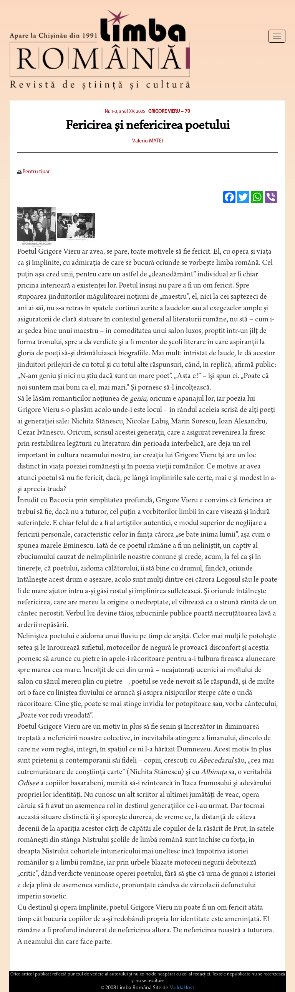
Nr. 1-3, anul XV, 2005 (125, 111)
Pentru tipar (33, 172)
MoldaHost (181, 988)
